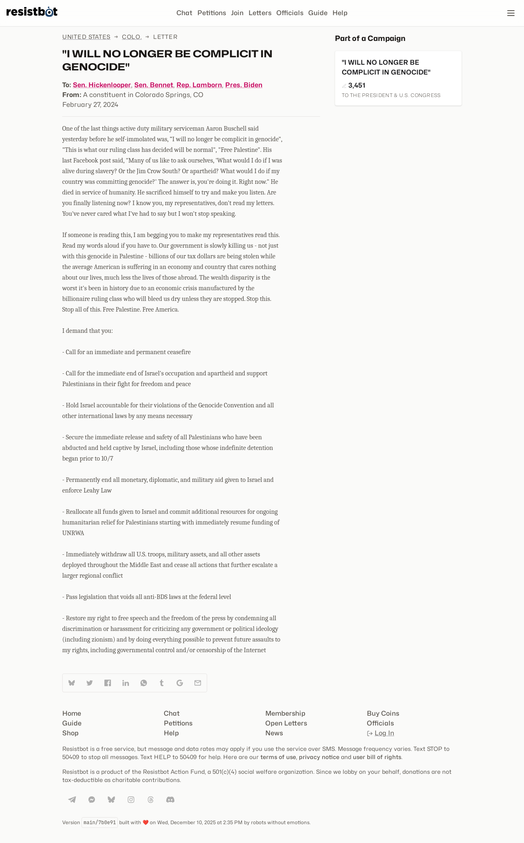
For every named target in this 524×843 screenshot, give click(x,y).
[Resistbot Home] (32, 20)
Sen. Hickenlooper (102, 85)
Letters (259, 13)
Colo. (132, 36)
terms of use (278, 756)
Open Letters (286, 723)
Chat (184, 13)
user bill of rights (377, 756)
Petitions (211, 13)
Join (237, 13)
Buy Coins (383, 713)
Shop (70, 733)
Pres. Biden (243, 85)
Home (71, 713)
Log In (380, 733)
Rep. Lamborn (199, 85)
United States (86, 36)
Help (340, 13)
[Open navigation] (511, 13)
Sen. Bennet (153, 85)
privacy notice (319, 756)
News (274, 733)
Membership (285, 713)
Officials (289, 13)
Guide (318, 13)
